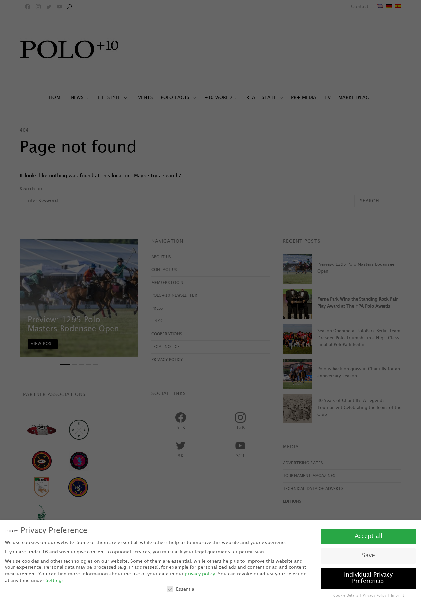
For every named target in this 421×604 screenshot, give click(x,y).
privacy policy (200, 574)
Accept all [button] (368, 536)
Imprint (397, 595)
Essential (181, 589)
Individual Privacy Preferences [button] (368, 578)
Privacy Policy (375, 595)
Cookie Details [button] (346, 595)
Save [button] (368, 555)
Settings (55, 580)
